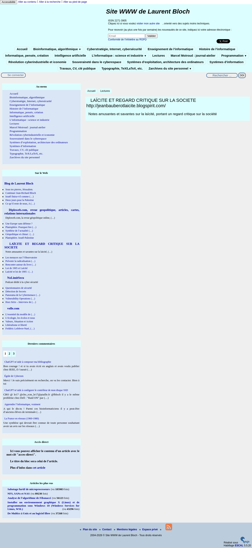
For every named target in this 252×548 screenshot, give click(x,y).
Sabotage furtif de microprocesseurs (29, 489)
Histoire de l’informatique (217, 49)
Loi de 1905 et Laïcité (16, 268)
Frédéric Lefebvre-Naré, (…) (20, 328)
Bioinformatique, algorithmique (57, 49)
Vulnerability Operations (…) (20, 298)
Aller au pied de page (75, 1)
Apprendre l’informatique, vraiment (22, 404)
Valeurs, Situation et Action (19, 321)
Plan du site (89, 529)
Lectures (158, 55)
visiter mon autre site (148, 23)
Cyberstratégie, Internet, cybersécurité (114, 49)
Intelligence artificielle (70, 55)
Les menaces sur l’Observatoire (21, 257)
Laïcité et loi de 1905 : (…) (19, 271)
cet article (39, 467)
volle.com (12, 308)
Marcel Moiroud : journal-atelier (193, 55)
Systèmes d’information (226, 62)
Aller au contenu (27, 1)
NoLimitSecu (15, 277)
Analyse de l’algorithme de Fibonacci (29, 497)
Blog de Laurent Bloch (18, 183)
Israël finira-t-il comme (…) (19, 196)
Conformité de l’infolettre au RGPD (127, 39)
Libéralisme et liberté (16, 325)
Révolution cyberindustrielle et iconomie (37, 62)
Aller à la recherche (49, 1)
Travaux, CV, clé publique (78, 68)
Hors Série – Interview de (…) (20, 302)
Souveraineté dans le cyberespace (96, 62)
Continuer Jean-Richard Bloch (20, 193)
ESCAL (239, 545)
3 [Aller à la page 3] (13, 353)
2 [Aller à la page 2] (9, 353)
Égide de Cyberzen (13, 376)
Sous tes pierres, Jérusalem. (19, 189)
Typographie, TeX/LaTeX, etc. (122, 68)
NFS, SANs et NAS (19, 493)
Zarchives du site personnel (170, 68)
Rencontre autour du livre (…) (20, 264)
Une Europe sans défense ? (18, 223)
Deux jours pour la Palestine (19, 200)
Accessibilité (8, 2)
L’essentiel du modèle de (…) (20, 314)
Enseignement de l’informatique (170, 49)
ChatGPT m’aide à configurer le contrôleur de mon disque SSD (36, 390)
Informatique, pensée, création (27, 55)
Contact (105, 529)
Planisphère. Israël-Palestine (19, 237)
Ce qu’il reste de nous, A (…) (20, 203)
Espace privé (148, 529)
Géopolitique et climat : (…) (19, 234)
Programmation (234, 55)
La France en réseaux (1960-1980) (21, 418)
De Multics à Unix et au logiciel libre (29, 513)
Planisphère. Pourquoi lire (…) (20, 227)
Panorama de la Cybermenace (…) (22, 295)
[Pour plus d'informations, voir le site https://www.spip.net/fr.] (245, 542)
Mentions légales (126, 529)
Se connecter (16, 75)
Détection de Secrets (15, 291)
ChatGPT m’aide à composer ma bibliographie (27, 361)
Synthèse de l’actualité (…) (19, 230)
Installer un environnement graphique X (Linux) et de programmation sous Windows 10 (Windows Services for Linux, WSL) (43, 506)
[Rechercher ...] (222, 75)
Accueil (22, 49)
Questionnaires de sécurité (18, 287)
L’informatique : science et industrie (119, 55)
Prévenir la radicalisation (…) (20, 261)
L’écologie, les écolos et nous (20, 317)
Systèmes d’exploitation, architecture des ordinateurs (165, 62)
